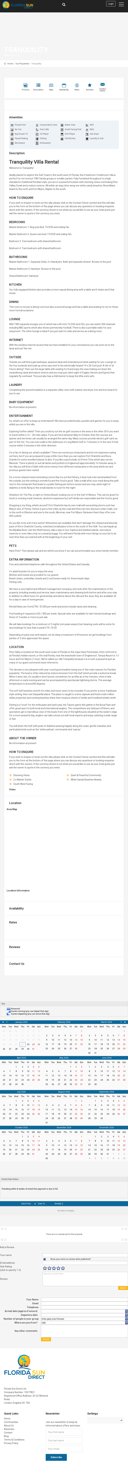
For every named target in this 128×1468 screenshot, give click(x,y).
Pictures (25, 90)
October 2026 (21, 1127)
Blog (6, 1436)
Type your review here (85, 1279)
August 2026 (64, 1092)
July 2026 (21, 1092)
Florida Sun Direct (33, 6)
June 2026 (107, 1058)
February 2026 (64, 1022)
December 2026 (106, 1127)
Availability (64, 90)
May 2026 (64, 1058)
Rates (76, 90)
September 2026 (106, 1092)
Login (111, 3)
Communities (11, 1422)
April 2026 (21, 1058)
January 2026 (21, 1022)
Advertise (9, 1429)
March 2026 (106, 1022)
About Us (9, 1425)
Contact (8, 1432)
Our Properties (22, 63)
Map (51, 90)
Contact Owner (102, 90)
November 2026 (64, 1127)
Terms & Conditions (14, 1439)
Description (38, 90)
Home (10, 63)
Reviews (89, 90)
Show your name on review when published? (70, 1259)
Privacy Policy (11, 1443)
